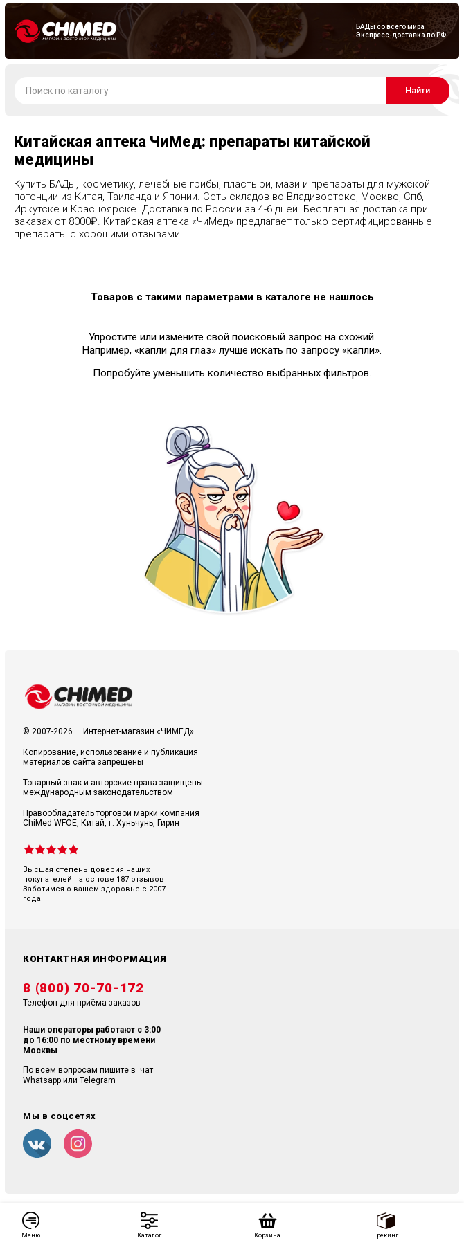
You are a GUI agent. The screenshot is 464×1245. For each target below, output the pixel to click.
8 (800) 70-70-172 (83, 988)
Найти (417, 90)
